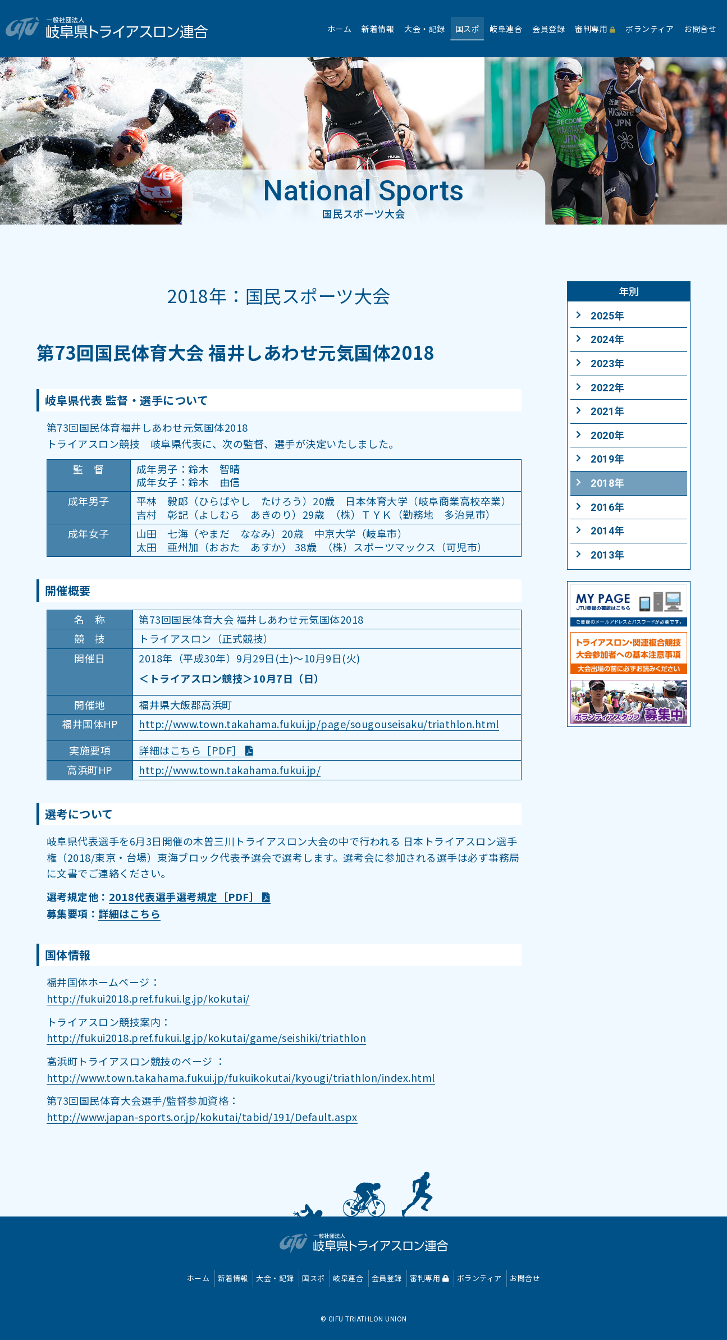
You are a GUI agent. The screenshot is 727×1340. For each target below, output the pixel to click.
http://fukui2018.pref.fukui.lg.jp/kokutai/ (148, 998)
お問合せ (525, 1278)
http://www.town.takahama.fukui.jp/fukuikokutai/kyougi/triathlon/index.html (241, 1077)
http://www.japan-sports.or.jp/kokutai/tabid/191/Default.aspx (202, 1116)
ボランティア (479, 1278)
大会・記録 (275, 1278)
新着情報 (233, 1278)
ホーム (198, 1278)
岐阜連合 (348, 1278)
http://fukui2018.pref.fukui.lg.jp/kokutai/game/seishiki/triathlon (207, 1037)
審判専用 (429, 1278)
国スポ (313, 1278)
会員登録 (387, 1278)
